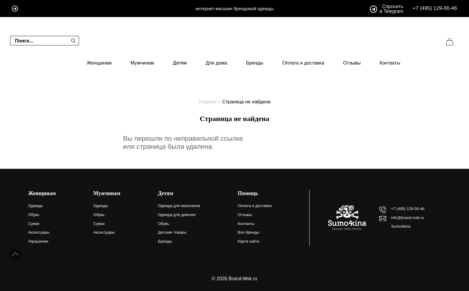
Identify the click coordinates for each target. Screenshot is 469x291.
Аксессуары (38, 232)
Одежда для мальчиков (179, 205)
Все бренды (248, 232)
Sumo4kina (400, 226)
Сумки (33, 223)
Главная (208, 101)
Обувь (33, 214)
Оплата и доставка (303, 62)
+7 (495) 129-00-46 (434, 8)
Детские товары (172, 232)
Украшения (38, 241)
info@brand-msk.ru (407, 217)
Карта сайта (248, 241)
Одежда (35, 205)
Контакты (390, 62)
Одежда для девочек (177, 214)
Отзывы (352, 62)
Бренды (254, 62)
